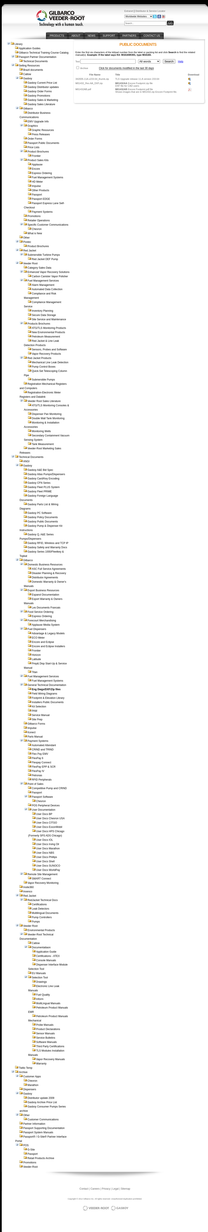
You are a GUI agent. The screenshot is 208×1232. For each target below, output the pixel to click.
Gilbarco (28, 108)
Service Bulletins (45, 1037)
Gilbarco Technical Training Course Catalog (44, 52)
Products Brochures (39, 323)
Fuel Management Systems (47, 177)
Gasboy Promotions (39, 95)
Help (180, 61)
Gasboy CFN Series (39, 482)
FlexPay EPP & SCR (43, 766)
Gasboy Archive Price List (42, 1102)
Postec (27, 241)
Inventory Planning (42, 310)
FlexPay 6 (37, 758)
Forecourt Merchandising (42, 620)
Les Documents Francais (46, 607)
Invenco (27, 891)
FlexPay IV (38, 771)
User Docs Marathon (48, 848)
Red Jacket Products (39, 358)
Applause (37, 164)
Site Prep (37, 719)
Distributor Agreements (45, 577)
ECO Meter (38, 637)
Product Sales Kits (38, 160)
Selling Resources (29, 65)
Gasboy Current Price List (42, 82)
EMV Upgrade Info (38, 121)
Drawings (41, 981)
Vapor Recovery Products (46, 353)
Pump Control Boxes (43, 366)
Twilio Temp (25, 1067)
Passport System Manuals (38, 1132)
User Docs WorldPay (48, 870)
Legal (115, 1188)
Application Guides (29, 48)
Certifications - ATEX (48, 956)
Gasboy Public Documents (43, 521)
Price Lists (33, 147)
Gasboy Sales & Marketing (43, 100)
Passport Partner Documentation (37, 57)
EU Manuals (39, 973)
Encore (36, 168)
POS (26, 1145)
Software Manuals (46, 1042)
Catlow (27, 74)
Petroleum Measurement (46, 336)
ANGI (26, 461)
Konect (31, 732)
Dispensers (29, 1089)
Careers (95, 1188)
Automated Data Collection (47, 289)
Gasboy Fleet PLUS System (44, 487)
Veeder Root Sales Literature (44, 401)
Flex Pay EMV (40, 753)
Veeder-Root (30, 1166)
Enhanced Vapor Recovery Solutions (48, 272)
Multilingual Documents (45, 913)
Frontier (36, 155)
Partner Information (34, 1123)
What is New (35, 233)
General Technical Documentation (47, 685)
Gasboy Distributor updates (43, 87)
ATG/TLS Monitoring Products (49, 328)
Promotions (34, 216)
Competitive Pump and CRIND (49, 788)
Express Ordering (42, 173)
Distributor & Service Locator (150, 11)
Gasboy (27, 78)
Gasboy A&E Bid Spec (40, 469)
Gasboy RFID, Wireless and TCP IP (48, 543)
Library (19, 44)
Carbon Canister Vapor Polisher (50, 276)
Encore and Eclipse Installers (48, 646)
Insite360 (28, 887)
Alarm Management (43, 284)
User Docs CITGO (46, 822)
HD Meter (37, 181)
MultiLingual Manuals (48, 1003)
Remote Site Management (42, 874)
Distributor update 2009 (41, 1098)
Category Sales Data (39, 267)
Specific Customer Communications (48, 224)
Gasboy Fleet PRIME (40, 491)
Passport (37, 194)
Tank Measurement (43, 444)
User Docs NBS (45, 852)
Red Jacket (29, 250)
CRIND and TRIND (43, 749)
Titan (34, 672)
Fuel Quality (43, 994)
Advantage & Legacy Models (48, 633)
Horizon (36, 654)
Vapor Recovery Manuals (50, 1059)
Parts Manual (35, 736)
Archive (23, 1072)
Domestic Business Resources (45, 564)
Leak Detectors (40, 908)
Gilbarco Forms (36, 723)
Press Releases (41, 134)
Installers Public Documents (48, 702)
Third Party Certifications (50, 1046)
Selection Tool (40, 977)
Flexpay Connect (41, 762)
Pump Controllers (42, 917)
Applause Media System (46, 624)
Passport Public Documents (43, 143)
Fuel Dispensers (37, 629)
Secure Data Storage (44, 315)
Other (26, 237)
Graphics (33, 125)
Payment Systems (42, 211)
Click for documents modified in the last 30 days (126, 68)
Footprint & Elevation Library (48, 697)
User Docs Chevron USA (50, 818)
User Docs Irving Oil (47, 844)
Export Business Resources (43, 590)
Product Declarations (48, 1029)
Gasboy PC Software (40, 512)
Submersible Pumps (43, 379)
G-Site (31, 1149)
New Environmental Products (48, 332)
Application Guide (46, 951)
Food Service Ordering (41, 611)
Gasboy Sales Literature (41, 104)
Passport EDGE (41, 198)
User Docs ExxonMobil (49, 827)
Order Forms (35, 138)
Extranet (128, 11)
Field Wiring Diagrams (44, 693)
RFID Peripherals (42, 779)
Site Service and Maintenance (49, 319)
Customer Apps (32, 1076)
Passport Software (42, 796)
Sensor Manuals (45, 1033)
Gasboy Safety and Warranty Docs (47, 547)
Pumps (36, 921)
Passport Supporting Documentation (44, 1128)
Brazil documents (33, 69)
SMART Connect (41, 878)
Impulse (36, 186)
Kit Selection (39, 706)
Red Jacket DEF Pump (45, 259)
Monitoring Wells (41, 431)
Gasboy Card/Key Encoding (43, 478)
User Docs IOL (44, 839)
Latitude (36, 659)
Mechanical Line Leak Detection (50, 362)
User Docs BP (44, 814)
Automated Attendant (44, 745)
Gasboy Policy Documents (43, 517)
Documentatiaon (41, 947)
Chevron (36, 229)
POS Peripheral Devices (46, 805)
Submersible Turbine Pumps (44, 254)
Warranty (41, 1063)
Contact (84, 1188)
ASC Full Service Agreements (49, 568)
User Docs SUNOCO (48, 865)
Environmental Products (41, 930)
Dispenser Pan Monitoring (46, 414)
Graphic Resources (43, 130)
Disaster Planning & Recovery (49, 573)
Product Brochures (38, 151)
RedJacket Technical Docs (43, 900)
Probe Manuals (45, 1024)
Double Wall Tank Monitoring (48, 418)
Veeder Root (30, 263)
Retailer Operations (39, 220)
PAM (34, 710)
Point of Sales (35, 783)
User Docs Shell (45, 861)
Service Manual (41, 715)
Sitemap (125, 1188)
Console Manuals (46, 960)
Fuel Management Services (43, 280)
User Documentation (43, 809)
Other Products (40, 190)
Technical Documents (35, 61)
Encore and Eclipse (43, 642)
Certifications (39, 904)
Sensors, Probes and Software (49, 349)
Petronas (37, 775)
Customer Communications (43, 1119)
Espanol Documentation (45, 594)
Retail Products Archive (41, 1158)
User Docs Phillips (46, 857)
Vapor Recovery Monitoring (43, 882)
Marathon (33, 1085)
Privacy (106, 1188)
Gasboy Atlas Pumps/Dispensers (46, 474)
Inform (39, 999)
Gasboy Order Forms (40, 91)
